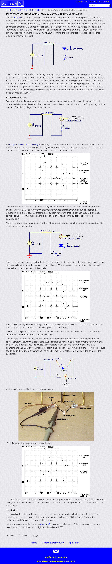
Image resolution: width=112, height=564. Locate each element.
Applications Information (27, 10)
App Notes (104, 1)
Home (34, 542)
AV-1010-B (15, 17)
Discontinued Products (86, 1)
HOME (8, 10)
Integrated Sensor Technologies (25, 144)
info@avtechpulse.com (56, 557)
